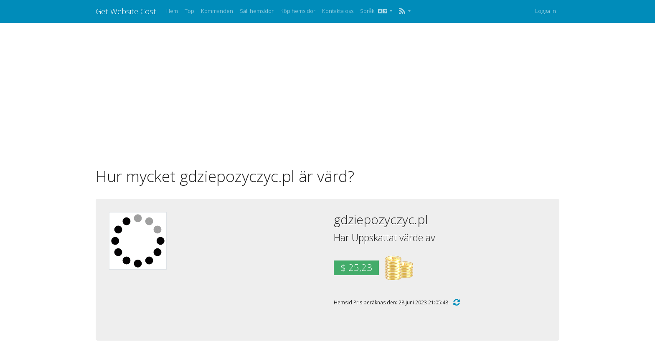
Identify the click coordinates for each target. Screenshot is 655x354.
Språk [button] (374, 11)
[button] (405, 11)
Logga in (545, 11)
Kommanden (217, 11)
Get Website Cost (126, 11)
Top (189, 11)
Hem (172, 11)
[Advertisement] (327, 94)
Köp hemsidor (297, 11)
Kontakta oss (337, 11)
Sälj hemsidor (257, 11)
